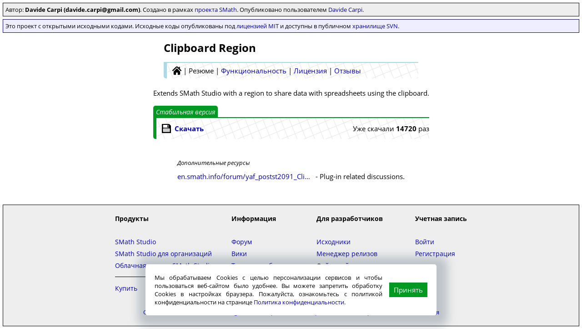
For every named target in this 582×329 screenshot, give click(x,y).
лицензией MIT (257, 26)
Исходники (333, 241)
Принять (408, 289)
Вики (239, 253)
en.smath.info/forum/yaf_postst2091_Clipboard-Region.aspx (245, 176)
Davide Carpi (345, 9)
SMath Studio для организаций (163, 253)
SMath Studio (135, 241)
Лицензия (310, 70)
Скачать (189, 128)
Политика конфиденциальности (299, 302)
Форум (241, 241)
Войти (424, 241)
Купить (126, 288)
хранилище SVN (375, 26)
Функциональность (253, 70)
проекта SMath (216, 9)
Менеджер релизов (346, 253)
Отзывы (347, 70)
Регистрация (435, 253)
